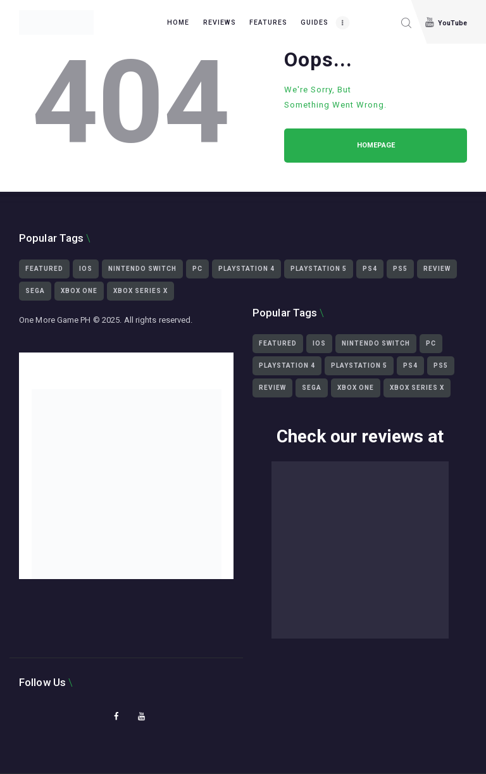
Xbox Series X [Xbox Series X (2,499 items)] (140, 290)
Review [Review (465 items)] (437, 268)
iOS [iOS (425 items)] (85, 268)
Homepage (376, 145)
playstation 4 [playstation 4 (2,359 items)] (246, 268)
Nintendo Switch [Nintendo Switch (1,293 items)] (142, 268)
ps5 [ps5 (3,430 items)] (400, 268)
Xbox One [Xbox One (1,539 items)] (79, 290)
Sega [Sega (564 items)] (35, 290)
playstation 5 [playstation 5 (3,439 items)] (318, 268)
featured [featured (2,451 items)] (44, 268)
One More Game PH (55, 320)
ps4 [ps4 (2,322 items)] (370, 268)
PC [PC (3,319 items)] (197, 268)
